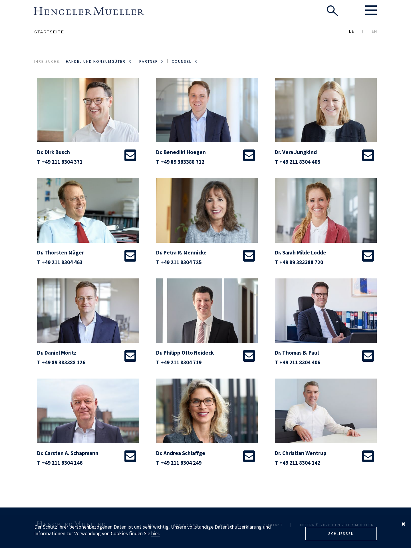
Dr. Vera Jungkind (296, 152)
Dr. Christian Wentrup (301, 453)
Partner (148, 61)
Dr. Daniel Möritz (56, 352)
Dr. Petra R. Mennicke (181, 252)
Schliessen (341, 533)
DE (351, 31)
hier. (155, 533)
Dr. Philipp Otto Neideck (185, 352)
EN (374, 31)
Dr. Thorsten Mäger (60, 252)
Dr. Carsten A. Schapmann (67, 453)
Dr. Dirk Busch (53, 152)
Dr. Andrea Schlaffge (180, 453)
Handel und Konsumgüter (96, 61)
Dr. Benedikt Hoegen (181, 152)
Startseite (49, 32)
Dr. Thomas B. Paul (297, 352)
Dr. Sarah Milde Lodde (300, 252)
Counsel (182, 61)
